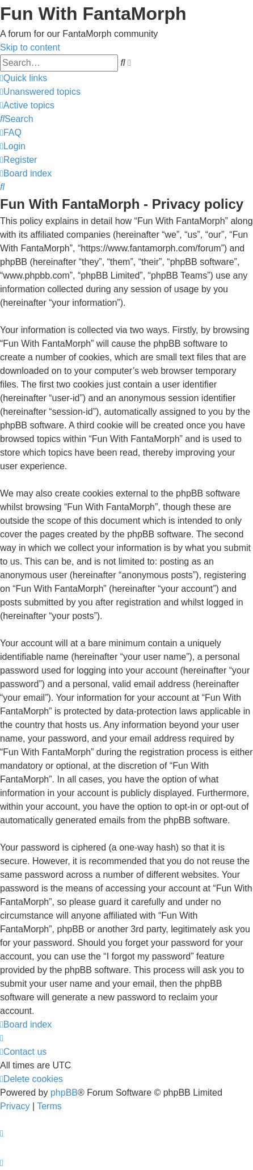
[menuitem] (40, 91)
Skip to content (30, 47)
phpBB (64, 1092)
